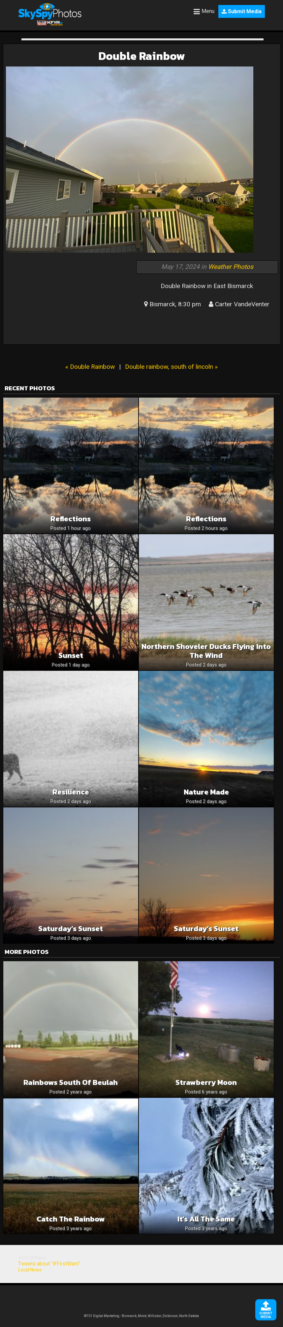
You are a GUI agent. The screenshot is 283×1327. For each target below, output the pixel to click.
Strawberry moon (206, 1082)
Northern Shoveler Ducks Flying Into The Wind (206, 651)
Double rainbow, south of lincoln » (171, 366)
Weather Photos (230, 267)
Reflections (70, 518)
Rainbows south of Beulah (70, 1082)
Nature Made (206, 792)
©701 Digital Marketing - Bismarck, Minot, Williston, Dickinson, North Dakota (141, 1316)
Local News (30, 1269)
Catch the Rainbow (71, 1219)
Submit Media (242, 11)
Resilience (70, 792)
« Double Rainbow (90, 366)
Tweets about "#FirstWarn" (49, 1264)
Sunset (70, 655)
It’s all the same (206, 1219)
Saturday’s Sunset (70, 928)
